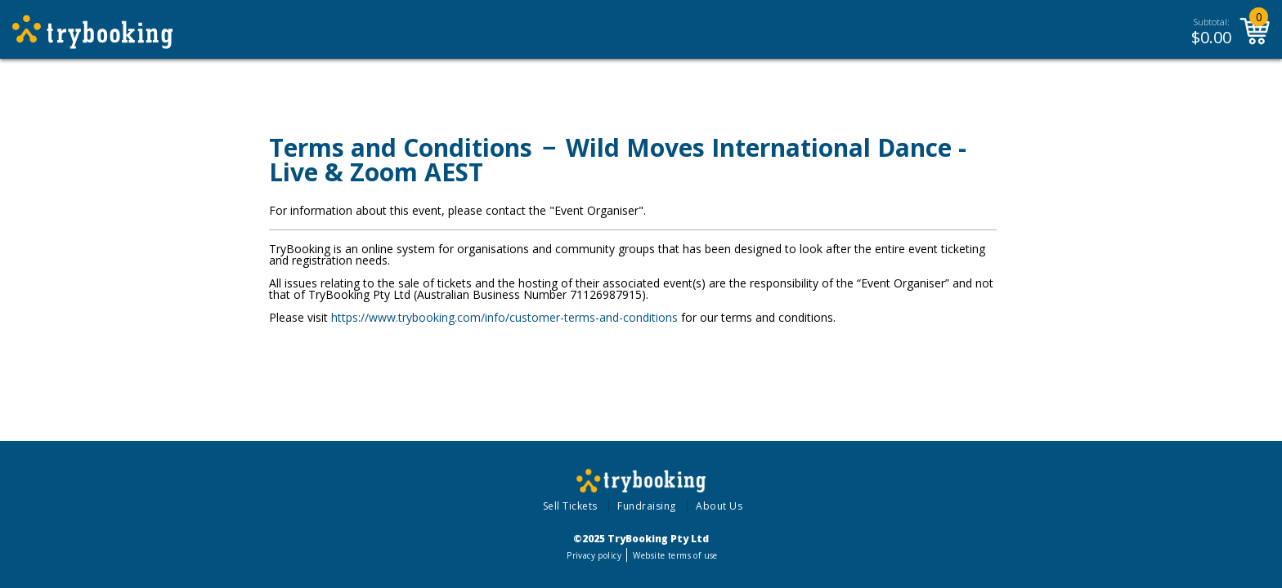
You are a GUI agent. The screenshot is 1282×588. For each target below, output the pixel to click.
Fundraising (646, 506)
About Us (719, 506)
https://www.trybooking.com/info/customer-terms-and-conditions (504, 317)
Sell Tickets (570, 506)
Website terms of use (675, 555)
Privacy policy (594, 555)
